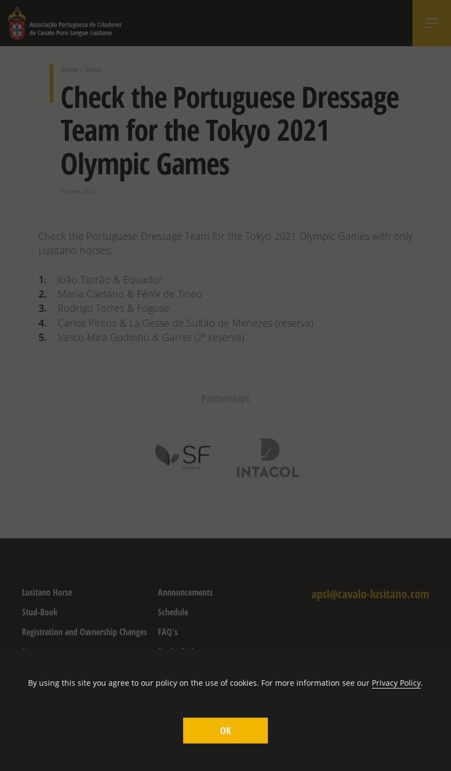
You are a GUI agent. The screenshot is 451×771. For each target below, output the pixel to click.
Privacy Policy (396, 683)
